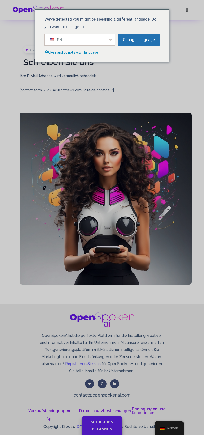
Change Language (139, 39)
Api (49, 419)
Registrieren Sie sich (83, 364)
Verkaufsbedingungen (49, 411)
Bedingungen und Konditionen (149, 411)
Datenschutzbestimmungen (105, 411)
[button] (187, 9)
